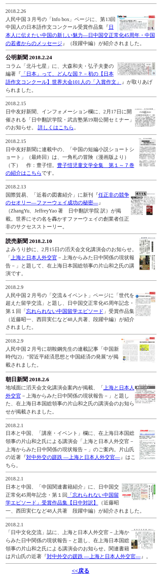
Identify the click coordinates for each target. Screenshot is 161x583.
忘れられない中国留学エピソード (64, 311)
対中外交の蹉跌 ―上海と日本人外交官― (73, 457)
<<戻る (80, 571)
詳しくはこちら (56, 127)
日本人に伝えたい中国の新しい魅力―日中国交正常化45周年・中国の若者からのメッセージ (80, 35)
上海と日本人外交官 (34, 258)
